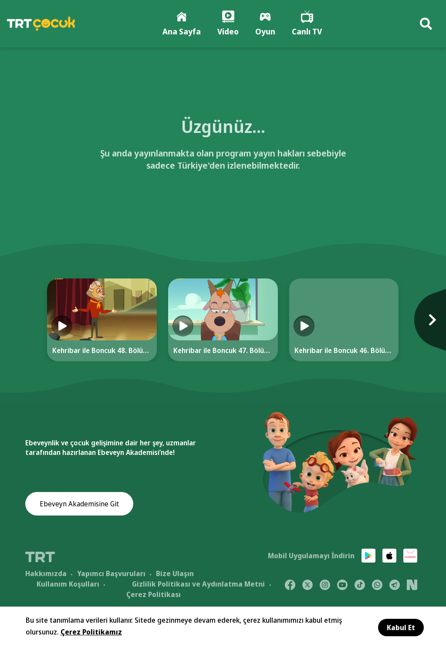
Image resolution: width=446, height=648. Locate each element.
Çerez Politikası (153, 594)
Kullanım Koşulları (68, 584)
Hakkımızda (46, 573)
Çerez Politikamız (91, 632)
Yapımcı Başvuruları (111, 573)
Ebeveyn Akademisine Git (79, 504)
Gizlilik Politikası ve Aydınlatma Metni (198, 584)
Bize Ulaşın (175, 573)
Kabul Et (401, 627)
